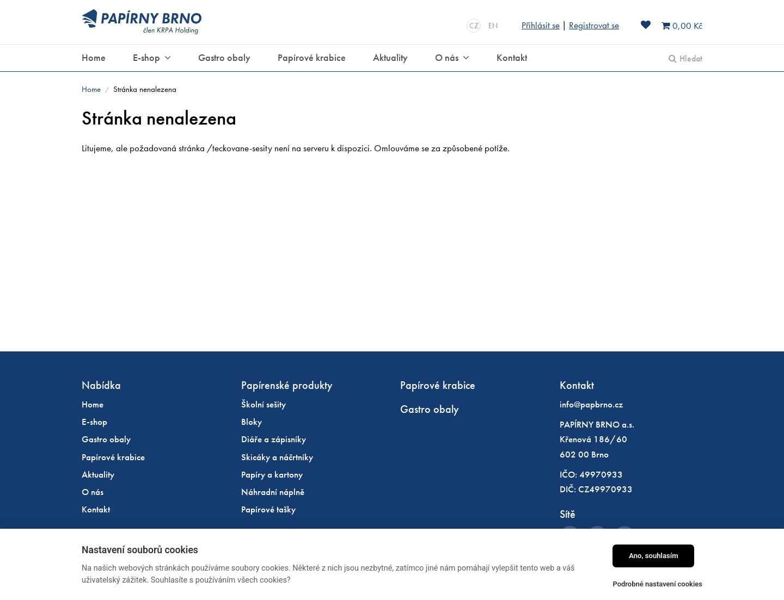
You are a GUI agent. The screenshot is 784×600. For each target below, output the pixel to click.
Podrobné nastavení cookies (657, 584)
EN (493, 25)
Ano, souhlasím (653, 556)
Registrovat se (594, 25)
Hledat (690, 58)
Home (91, 89)
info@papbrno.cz (591, 404)
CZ (474, 25)
